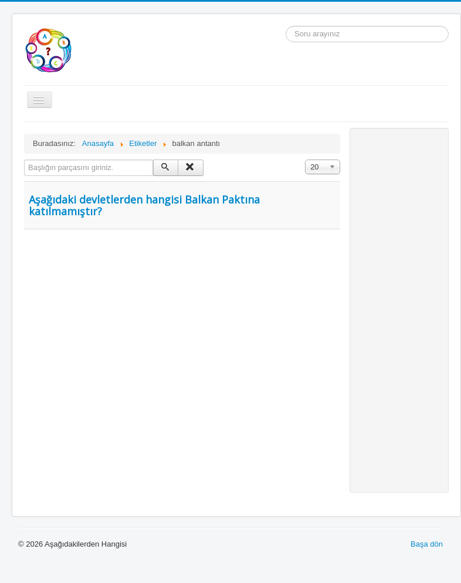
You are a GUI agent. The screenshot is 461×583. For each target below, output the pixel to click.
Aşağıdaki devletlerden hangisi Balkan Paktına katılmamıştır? (144, 205)
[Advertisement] (399, 310)
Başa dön (427, 544)
